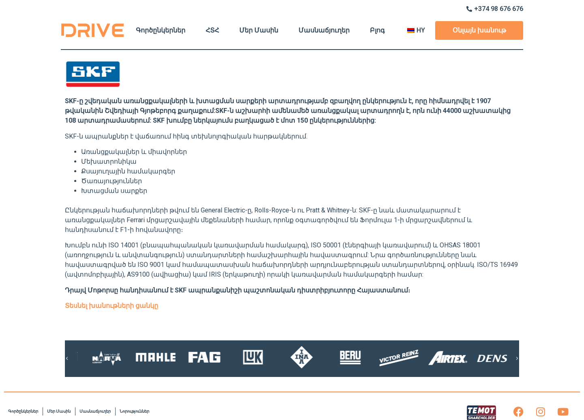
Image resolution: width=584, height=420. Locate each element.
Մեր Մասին (258, 30)
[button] (67, 359)
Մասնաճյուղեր (324, 30)
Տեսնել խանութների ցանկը (111, 306)
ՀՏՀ (212, 30)
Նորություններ (134, 411)
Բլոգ (377, 30)
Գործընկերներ (160, 30)
